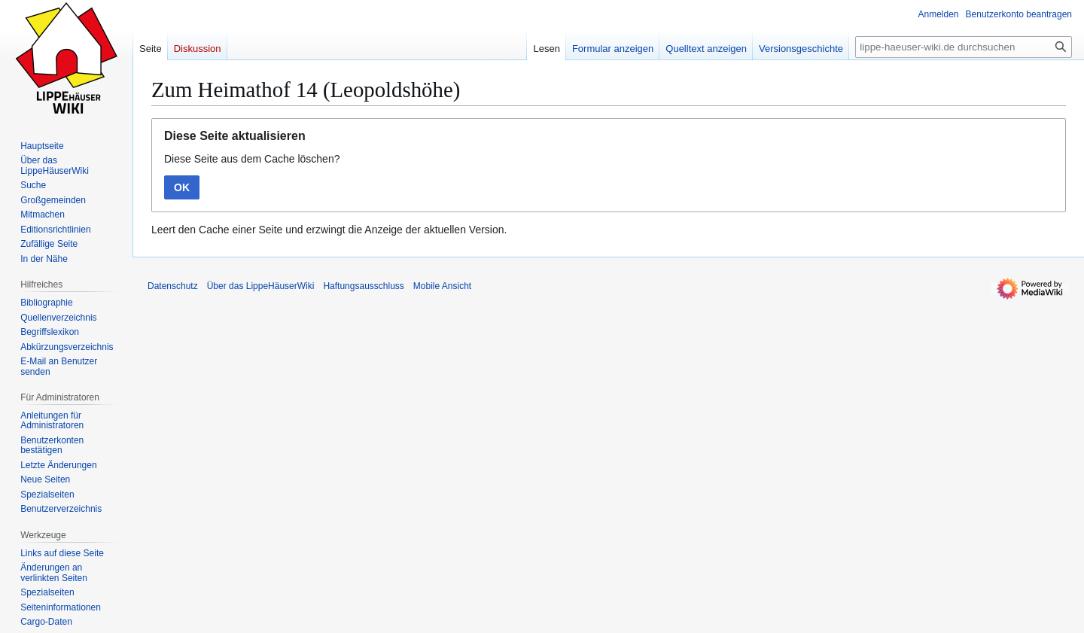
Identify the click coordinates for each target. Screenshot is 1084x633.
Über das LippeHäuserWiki (261, 286)
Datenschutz (173, 286)
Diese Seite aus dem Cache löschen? (252, 159)
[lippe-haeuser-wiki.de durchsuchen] (963, 47)
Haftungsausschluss (363, 286)
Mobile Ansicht (442, 286)
